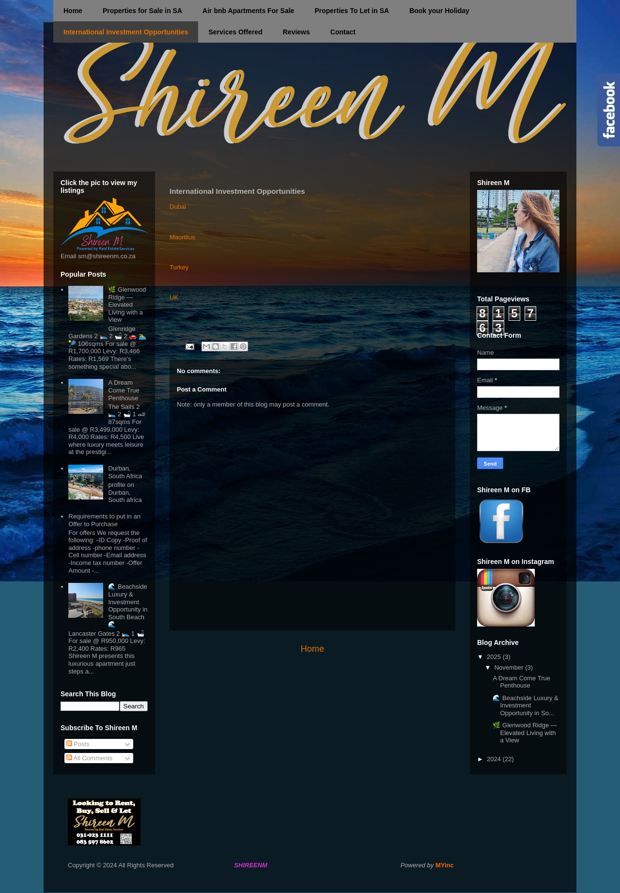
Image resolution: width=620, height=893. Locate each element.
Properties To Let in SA (351, 11)
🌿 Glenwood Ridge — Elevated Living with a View (127, 304)
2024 (495, 759)
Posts (78, 744)
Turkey (179, 267)
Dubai (178, 206)
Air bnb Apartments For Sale (248, 11)
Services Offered (235, 32)
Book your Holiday (439, 11)
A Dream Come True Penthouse (123, 390)
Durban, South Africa (125, 472)
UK (174, 297)
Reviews (296, 32)
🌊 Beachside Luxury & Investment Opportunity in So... (525, 705)
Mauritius (182, 237)
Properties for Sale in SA (142, 11)
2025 (495, 656)
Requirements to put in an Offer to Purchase (104, 520)
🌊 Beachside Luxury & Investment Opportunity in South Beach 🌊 (127, 605)
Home (72, 11)
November (510, 667)
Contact (343, 32)
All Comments (89, 758)
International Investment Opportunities (125, 32)
